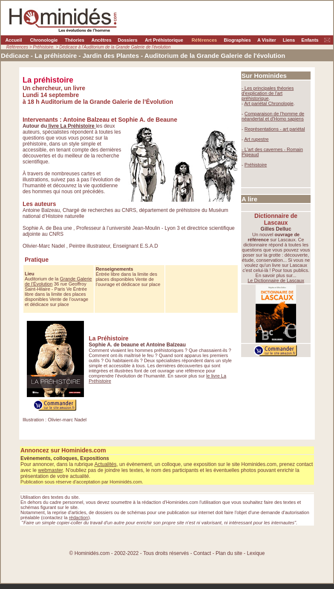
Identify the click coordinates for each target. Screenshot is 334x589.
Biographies (237, 40)
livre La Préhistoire (71, 126)
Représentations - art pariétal (275, 129)
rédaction (78, 517)
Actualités (105, 464)
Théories (74, 40)
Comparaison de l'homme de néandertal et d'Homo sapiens (273, 116)
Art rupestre (256, 139)
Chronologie (44, 40)
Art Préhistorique (164, 40)
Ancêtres (101, 40)
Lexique (256, 553)
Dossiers (127, 40)
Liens (289, 40)
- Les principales (259, 88)
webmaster (50, 470)
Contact (202, 553)
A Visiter (266, 40)
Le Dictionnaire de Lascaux (276, 280)
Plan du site (230, 553)
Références (204, 40)
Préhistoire (256, 164)
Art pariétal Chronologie (269, 103)
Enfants (309, 40)
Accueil (13, 40)
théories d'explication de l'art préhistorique (268, 93)
